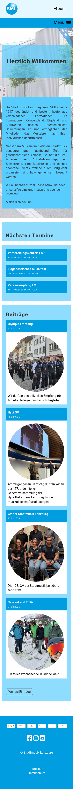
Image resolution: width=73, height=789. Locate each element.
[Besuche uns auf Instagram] (36, 738)
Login (59, 9)
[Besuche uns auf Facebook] (29, 738)
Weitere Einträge (19, 692)
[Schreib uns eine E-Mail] (42, 738)
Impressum (36, 769)
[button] (36, 255)
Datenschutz (36, 773)
